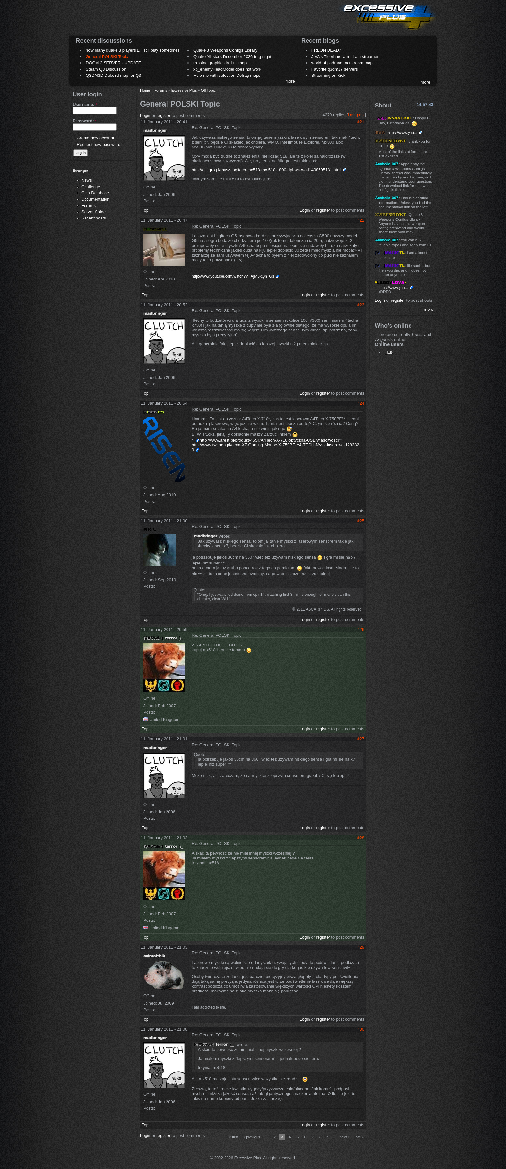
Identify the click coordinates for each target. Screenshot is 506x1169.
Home (145, 90)
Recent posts (93, 218)
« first (233, 1137)
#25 (360, 520)
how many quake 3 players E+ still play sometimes (133, 50)
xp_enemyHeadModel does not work (227, 69)
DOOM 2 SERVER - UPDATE (113, 62)
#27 (360, 739)
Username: (85, 104)
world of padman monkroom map (342, 62)
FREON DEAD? (326, 50)
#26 (360, 629)
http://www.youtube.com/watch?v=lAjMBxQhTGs (233, 276)
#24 (360, 403)
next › (344, 1137)
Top (145, 210)
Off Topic (208, 90)
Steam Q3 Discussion (106, 69)
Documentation (95, 199)
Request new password (98, 144)
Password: (84, 120)
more (290, 81)
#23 (360, 304)
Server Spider (94, 211)
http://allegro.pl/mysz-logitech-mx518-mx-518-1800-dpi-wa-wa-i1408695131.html (266, 170)
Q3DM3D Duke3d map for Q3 (113, 75)
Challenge (90, 186)
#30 (360, 1029)
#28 (360, 837)
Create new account (95, 138)
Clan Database (95, 192)
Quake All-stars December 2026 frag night (232, 56)
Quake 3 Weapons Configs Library (225, 50)
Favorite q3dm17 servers (334, 69)
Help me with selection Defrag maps (226, 75)
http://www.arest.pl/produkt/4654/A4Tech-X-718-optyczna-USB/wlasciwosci (269, 440)
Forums (88, 205)
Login (145, 115)
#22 (360, 220)
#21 (360, 121)
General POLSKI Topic (107, 56)
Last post (356, 114)
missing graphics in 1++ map (220, 62)
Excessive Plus (184, 90)
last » (359, 1137)
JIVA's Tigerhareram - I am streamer (345, 56)
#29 (360, 947)
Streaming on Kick (328, 75)
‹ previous (252, 1137)
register (163, 115)
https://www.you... (402, 132)
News (86, 180)
